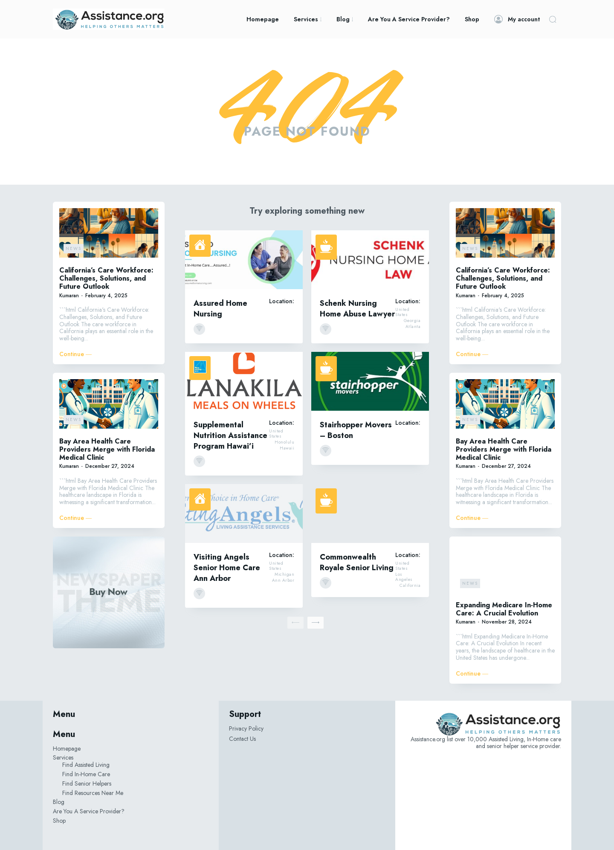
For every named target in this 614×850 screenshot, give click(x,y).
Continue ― (75, 354)
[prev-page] (295, 622)
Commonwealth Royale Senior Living (357, 562)
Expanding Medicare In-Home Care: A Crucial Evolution (504, 609)
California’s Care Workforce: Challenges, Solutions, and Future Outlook (106, 278)
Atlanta (413, 326)
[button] (552, 19)
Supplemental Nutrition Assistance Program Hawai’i (230, 435)
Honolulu (284, 442)
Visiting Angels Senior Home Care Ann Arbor (227, 567)
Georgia (412, 320)
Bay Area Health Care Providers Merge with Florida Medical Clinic (107, 449)
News (73, 248)
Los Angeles (404, 577)
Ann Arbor (283, 580)
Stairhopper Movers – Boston (356, 430)
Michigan (284, 574)
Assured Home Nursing (220, 308)
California (410, 585)
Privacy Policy (246, 728)
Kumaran (69, 295)
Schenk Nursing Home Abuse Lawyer (357, 308)
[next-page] (315, 622)
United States (402, 312)
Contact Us (242, 738)
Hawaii (287, 448)
